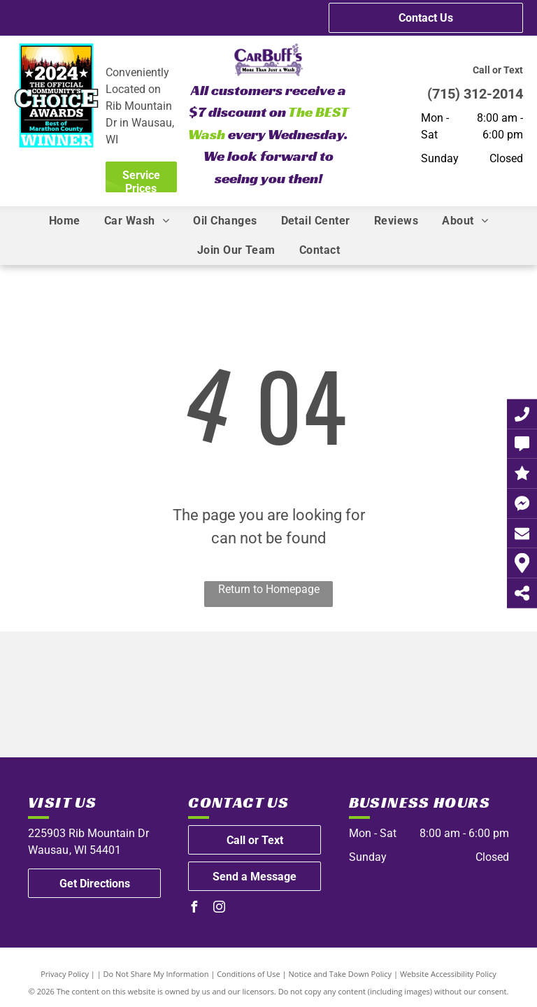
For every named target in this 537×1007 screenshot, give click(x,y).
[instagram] (219, 909)
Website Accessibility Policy (448, 974)
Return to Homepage (269, 589)
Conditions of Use (248, 974)
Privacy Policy (65, 974)
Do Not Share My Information (156, 974)
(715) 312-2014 (475, 93)
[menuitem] (64, 221)
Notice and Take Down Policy (340, 974)
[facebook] (194, 909)
